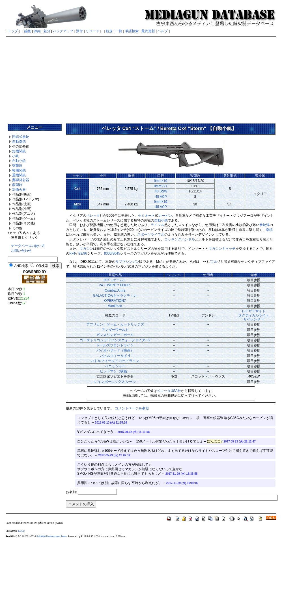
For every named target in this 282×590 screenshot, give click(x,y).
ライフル (157, 225)
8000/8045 (112, 253)
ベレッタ (93, 216)
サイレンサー (254, 319)
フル (213, 262)
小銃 (15, 156)
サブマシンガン (127, 262)
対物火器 (19, 190)
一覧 (118, 31)
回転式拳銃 (20, 137)
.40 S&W (160, 191)
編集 (27, 31)
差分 (47, 31)
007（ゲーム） (115, 280)
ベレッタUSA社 (169, 391)
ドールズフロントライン (115, 345)
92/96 (83, 253)
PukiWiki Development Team (51, 536)
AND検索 (21, 266)
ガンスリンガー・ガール (115, 335)
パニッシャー (115, 366)
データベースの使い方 (28, 246)
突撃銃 (17, 166)
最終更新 (148, 31)
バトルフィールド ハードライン (115, 361)
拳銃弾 (264, 225)
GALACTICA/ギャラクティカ (115, 296)
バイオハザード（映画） (115, 350)
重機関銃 (19, 175)
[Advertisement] (141, 78)
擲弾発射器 (20, 180)
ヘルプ (163, 31)
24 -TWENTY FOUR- (115, 285)
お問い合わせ (21, 251)
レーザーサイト (254, 311)
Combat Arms (115, 290)
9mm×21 (160, 186)
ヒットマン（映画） (115, 371)
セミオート (146, 216)
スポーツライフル (150, 235)
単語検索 (132, 31)
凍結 (37, 31)
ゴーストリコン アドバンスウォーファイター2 (115, 340)
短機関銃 (19, 151)
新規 (109, 31)
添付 (79, 31)
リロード (92, 31)
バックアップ (63, 31)
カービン (165, 216)
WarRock (115, 306)
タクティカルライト (253, 315)
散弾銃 (17, 185)
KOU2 (21, 531)
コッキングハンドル (179, 239)
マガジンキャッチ (222, 249)
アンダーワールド (115, 330)
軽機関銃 (19, 170)
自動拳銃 (19, 142)
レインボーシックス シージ (115, 382)
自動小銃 (19, 161)
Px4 (72, 253)
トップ (13, 31)
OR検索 (42, 266)
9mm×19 (160, 181)
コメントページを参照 (132, 408)
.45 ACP (160, 197)
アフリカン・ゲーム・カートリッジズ (115, 324)
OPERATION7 (115, 301)
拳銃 (269, 230)
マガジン (86, 249)
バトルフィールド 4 (115, 356)
